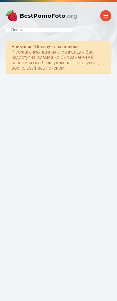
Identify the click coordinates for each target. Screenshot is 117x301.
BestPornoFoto (48, 15)
